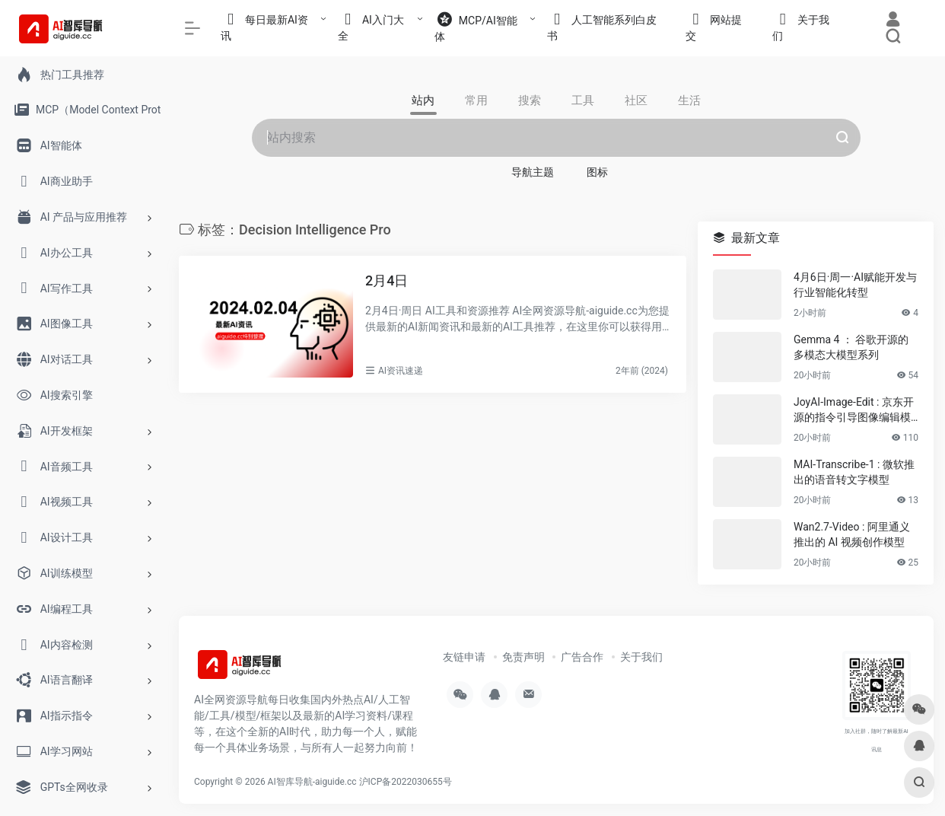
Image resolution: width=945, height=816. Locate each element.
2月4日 (386, 280)
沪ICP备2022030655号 (405, 781)
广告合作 (582, 657)
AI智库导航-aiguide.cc (312, 781)
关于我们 (641, 657)
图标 (597, 172)
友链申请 (464, 657)
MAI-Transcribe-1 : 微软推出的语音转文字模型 (854, 472)
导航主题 (532, 172)
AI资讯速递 (400, 370)
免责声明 (523, 657)
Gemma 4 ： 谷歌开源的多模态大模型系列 (851, 347)
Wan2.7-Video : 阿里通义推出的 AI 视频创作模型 (852, 534)
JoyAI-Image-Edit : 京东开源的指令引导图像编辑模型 (854, 410)
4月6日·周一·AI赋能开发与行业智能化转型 (855, 284)
